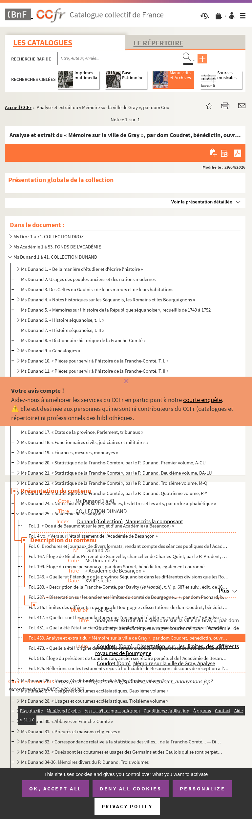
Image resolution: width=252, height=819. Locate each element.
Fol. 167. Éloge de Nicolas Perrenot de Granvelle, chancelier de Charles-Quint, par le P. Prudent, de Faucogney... (128, 556)
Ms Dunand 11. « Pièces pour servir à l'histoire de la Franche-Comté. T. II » (94, 371)
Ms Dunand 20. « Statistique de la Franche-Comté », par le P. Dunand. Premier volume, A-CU (113, 462)
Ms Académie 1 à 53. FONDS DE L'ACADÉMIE (57, 247)
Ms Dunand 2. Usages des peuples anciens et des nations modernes (88, 279)
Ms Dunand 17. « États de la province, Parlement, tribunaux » (82, 432)
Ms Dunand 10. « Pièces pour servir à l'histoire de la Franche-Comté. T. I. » (94, 361)
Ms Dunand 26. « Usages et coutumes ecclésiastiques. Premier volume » (92, 680)
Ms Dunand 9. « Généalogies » (50, 350)
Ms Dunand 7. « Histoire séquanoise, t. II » (62, 330)
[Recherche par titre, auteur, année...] (118, 58)
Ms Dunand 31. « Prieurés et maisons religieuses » (70, 731)
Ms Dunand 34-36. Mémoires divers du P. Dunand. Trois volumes (85, 762)
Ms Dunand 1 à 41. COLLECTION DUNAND (55, 257)
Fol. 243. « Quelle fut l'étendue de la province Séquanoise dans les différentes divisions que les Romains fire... (128, 576)
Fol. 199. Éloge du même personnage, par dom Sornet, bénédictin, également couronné (116, 566)
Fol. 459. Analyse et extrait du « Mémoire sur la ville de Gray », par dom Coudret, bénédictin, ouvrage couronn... (128, 638)
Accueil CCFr (18, 107)
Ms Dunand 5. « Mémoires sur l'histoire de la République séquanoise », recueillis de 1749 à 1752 (116, 310)
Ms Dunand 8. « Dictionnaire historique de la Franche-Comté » (83, 340)
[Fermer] (125, 381)
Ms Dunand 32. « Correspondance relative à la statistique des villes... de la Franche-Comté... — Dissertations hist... (121, 741)
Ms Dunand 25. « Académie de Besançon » (62, 513)
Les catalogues (42, 42)
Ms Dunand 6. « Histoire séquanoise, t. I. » (62, 320)
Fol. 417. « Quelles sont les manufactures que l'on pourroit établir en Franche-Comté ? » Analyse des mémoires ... (128, 617)
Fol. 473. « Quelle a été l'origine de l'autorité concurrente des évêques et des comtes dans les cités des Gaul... (128, 648)
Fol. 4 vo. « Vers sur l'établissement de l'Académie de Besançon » (93, 536)
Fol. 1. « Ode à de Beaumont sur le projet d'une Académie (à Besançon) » (101, 526)
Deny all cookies (130, 788)
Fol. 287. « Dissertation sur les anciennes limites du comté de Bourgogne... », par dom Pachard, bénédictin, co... (128, 597)
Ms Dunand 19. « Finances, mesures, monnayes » (69, 452)
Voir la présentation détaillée (201, 202)
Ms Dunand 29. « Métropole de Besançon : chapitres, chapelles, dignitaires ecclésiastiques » (113, 711)
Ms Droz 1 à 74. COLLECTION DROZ (48, 236)
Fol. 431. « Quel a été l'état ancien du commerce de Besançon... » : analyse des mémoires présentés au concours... (128, 627)
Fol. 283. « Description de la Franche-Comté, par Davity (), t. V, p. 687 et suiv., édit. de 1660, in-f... (128, 587)
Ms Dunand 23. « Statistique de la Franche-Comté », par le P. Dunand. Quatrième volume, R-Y (114, 493)
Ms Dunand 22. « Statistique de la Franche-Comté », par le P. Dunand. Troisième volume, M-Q (114, 483)
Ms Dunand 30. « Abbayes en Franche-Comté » (67, 721)
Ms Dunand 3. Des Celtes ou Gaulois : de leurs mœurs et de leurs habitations (97, 289)
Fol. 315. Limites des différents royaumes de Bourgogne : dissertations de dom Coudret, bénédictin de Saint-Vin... (128, 607)
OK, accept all (55, 788)
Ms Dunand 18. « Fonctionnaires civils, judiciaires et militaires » (84, 442)
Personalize (202, 788)
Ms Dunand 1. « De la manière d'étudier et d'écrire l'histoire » (82, 269)
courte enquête (202, 400)
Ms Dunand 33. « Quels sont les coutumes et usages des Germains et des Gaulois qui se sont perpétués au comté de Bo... (121, 752)
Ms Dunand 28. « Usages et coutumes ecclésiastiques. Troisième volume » (94, 701)
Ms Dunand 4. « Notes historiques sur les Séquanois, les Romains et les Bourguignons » (108, 299)
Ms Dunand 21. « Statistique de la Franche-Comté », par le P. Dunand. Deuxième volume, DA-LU (116, 473)
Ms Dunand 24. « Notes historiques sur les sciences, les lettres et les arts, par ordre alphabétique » (118, 503)
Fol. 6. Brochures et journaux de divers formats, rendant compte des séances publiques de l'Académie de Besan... (128, 546)
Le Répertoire (158, 42)
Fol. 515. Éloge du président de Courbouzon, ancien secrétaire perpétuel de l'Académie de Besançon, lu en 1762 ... (128, 658)
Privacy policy (127, 806)
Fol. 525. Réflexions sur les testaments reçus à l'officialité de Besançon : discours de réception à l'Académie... (128, 668)
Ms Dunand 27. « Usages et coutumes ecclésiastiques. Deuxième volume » (94, 691)
